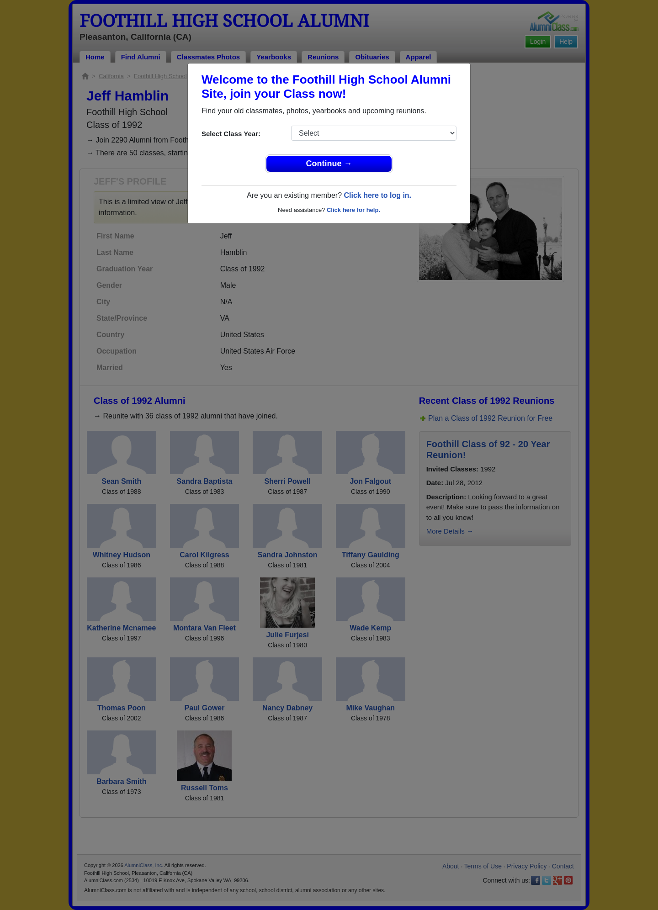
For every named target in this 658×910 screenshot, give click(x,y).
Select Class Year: (231, 134)
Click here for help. (353, 209)
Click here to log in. (377, 195)
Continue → (329, 163)
